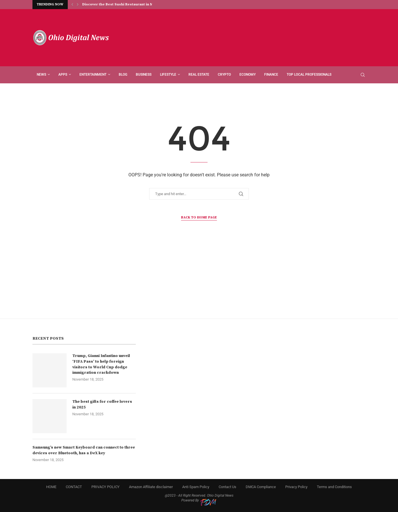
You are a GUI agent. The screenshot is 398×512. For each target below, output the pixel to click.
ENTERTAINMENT (92, 75)
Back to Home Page (199, 217)
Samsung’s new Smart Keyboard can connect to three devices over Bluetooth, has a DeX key (83, 450)
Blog (123, 75)
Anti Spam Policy (195, 487)
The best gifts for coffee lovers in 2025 (102, 404)
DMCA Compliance (261, 487)
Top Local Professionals (309, 75)
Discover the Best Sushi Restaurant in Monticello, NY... (130, 5)
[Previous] (72, 4)
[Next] (77, 4)
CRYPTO (224, 75)
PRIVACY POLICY (105, 487)
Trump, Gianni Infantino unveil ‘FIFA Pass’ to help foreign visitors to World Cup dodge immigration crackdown (101, 364)
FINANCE (271, 75)
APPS (62, 75)
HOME (51, 487)
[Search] (363, 75)
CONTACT (74, 487)
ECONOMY (247, 75)
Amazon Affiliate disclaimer (151, 487)
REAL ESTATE (198, 75)
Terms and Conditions (334, 487)
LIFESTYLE (168, 75)
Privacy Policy (296, 487)
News (41, 75)
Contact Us (227, 487)
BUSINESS (143, 75)
